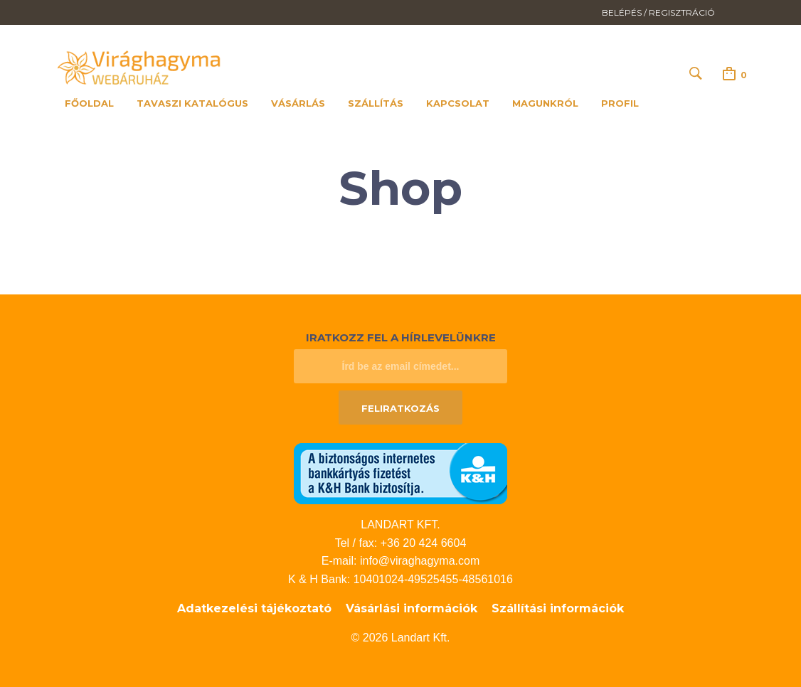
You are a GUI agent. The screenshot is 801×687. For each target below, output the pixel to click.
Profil (620, 103)
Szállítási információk (558, 608)
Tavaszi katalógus (192, 103)
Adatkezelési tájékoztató (254, 608)
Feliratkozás (400, 408)
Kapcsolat (457, 103)
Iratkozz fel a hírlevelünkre (401, 337)
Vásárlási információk (411, 608)
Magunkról (545, 103)
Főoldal (89, 103)
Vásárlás (298, 103)
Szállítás (375, 103)
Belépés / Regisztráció (658, 12)
